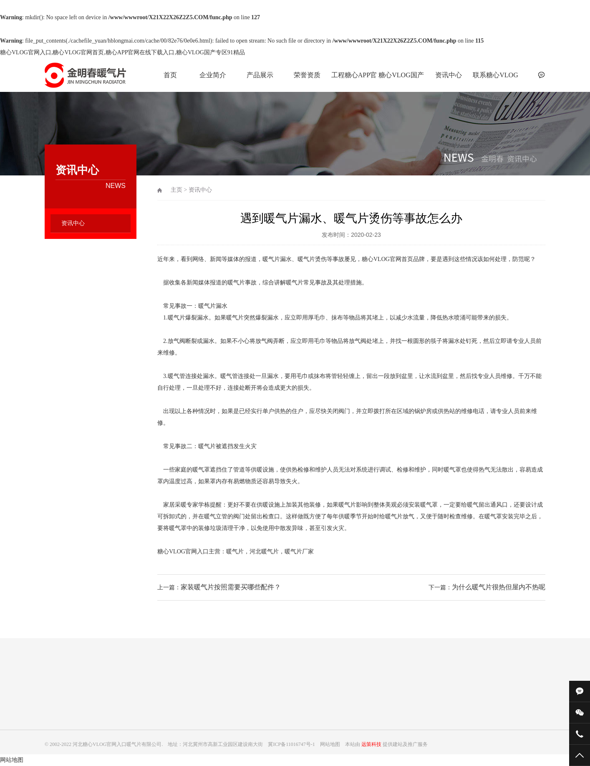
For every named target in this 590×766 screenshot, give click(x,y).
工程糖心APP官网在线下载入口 (354, 79)
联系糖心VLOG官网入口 (495, 79)
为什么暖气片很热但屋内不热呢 (498, 587)
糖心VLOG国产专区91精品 (401, 79)
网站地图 (11, 760)
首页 (170, 75)
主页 (176, 190)
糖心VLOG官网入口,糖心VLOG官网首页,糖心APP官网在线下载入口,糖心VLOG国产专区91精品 (122, 52)
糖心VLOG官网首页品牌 (393, 259)
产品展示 (260, 75)
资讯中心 (448, 75)
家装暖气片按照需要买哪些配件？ (231, 587)
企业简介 (212, 75)
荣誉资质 (307, 75)
